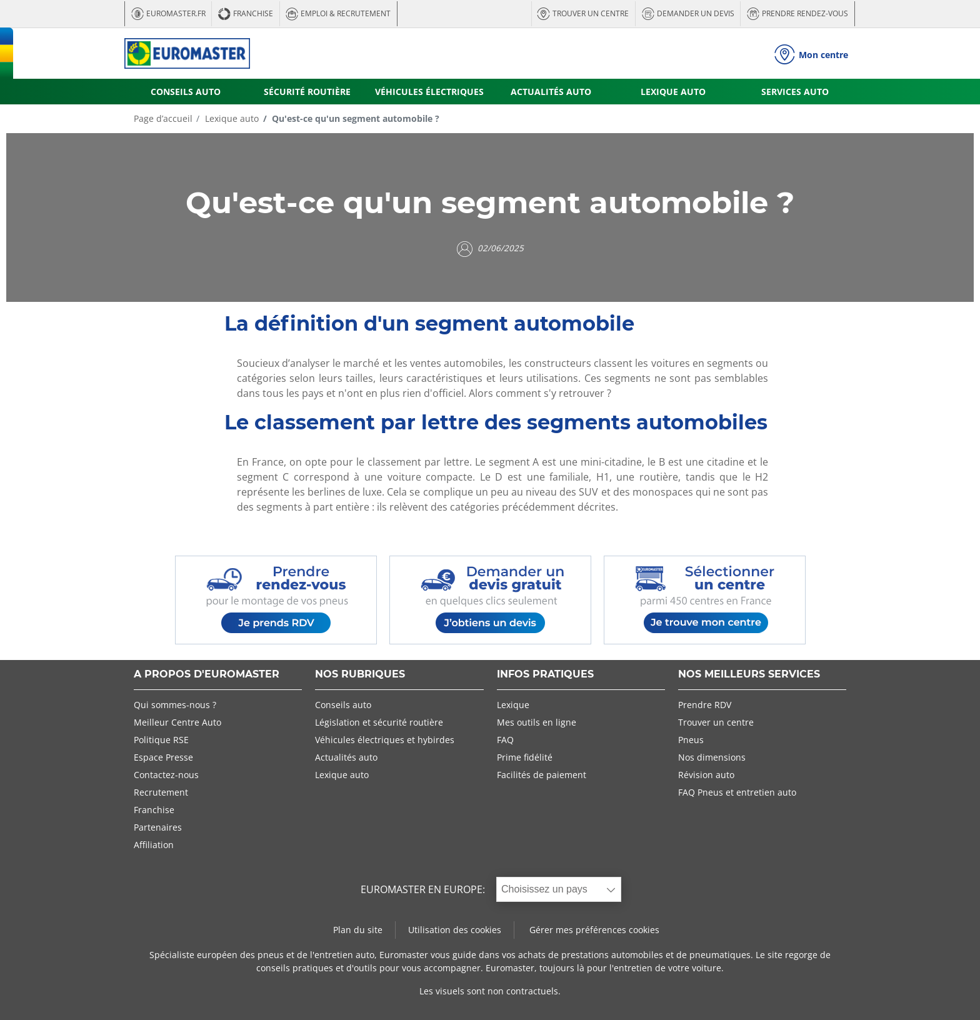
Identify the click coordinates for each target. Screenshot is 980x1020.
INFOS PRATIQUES (545, 674)
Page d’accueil (163, 118)
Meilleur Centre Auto (177, 722)
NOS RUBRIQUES (360, 674)
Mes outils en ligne (536, 722)
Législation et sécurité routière (379, 722)
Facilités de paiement (541, 775)
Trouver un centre (716, 722)
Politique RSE (161, 740)
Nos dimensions (712, 757)
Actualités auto (346, 757)
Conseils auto (343, 705)
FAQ (505, 740)
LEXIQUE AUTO (673, 92)
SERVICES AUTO (795, 92)
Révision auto (706, 775)
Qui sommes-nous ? (175, 705)
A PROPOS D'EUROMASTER (206, 674)
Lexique (513, 705)
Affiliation (154, 845)
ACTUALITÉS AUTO (551, 92)
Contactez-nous (166, 775)
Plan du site (357, 930)
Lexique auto (230, 118)
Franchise (154, 810)
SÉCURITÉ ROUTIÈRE (307, 92)
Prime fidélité (524, 757)
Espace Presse (163, 757)
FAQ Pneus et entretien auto (737, 792)
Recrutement (161, 792)
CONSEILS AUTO (186, 92)
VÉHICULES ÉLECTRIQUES (429, 92)
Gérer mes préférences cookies (594, 930)
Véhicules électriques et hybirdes (384, 740)
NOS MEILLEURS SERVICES (749, 674)
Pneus (691, 740)
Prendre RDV (704, 705)
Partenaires (158, 827)
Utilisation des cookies (454, 930)
